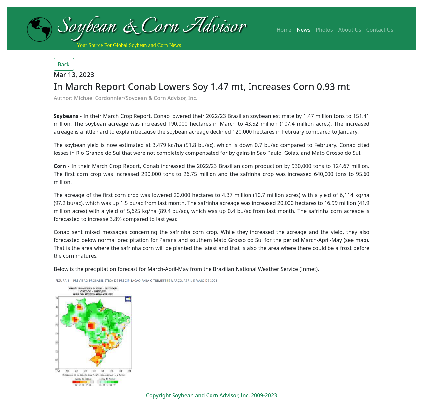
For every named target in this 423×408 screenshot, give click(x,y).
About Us (349, 29)
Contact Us (379, 29)
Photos (324, 29)
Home (284, 29)
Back (64, 64)
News (303, 29)
